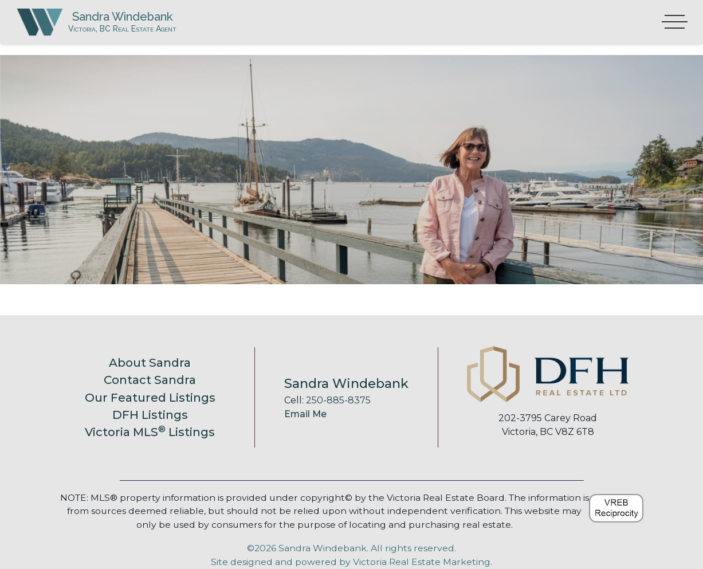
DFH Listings (150, 414)
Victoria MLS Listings (150, 432)
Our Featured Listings (150, 397)
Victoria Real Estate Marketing (421, 561)
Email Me (305, 414)
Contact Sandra (150, 379)
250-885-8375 (338, 400)
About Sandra (150, 362)
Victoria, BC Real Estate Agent (156, 38)
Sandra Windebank (156, 21)
